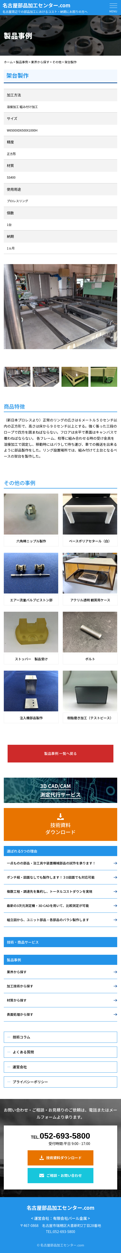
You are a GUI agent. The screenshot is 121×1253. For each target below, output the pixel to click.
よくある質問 (23, 1051)
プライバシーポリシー (30, 1081)
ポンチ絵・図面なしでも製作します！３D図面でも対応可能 (51, 877)
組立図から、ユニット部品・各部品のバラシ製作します (48, 919)
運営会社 (20, 1066)
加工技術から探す (20, 986)
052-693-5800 (60, 1136)
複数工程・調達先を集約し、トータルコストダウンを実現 (49, 891)
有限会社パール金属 (70, 1218)
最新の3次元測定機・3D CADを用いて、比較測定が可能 (48, 905)
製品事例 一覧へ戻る (60, 753)
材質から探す (17, 1000)
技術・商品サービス (23, 942)
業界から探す (17, 971)
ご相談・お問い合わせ (60, 1175)
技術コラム (21, 1036)
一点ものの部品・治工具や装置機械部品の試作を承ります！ (51, 863)
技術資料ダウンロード (60, 1157)
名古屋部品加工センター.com (36, 5)
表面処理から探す (20, 1014)
